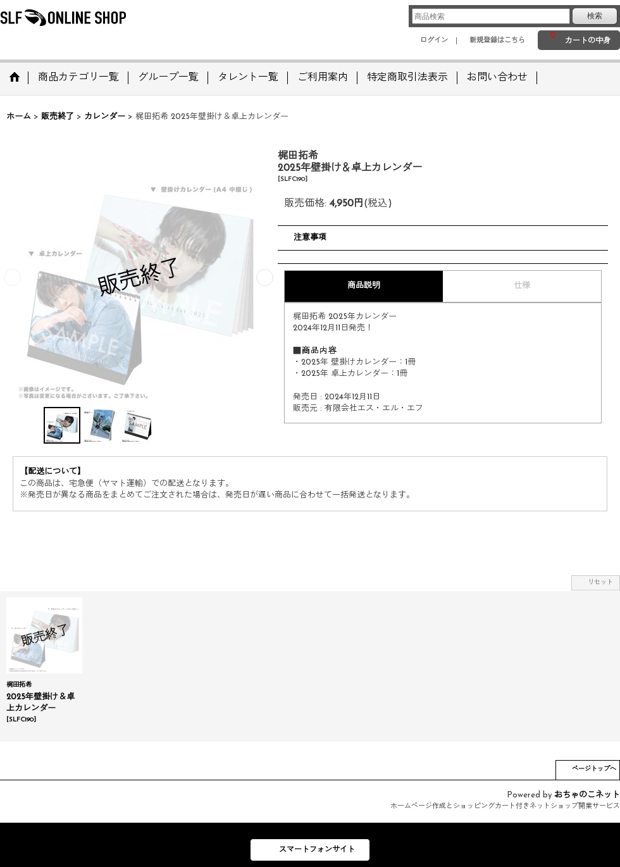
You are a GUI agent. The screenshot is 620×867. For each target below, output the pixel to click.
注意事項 (310, 238)
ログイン (434, 40)
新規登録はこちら (497, 40)
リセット (600, 582)
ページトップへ (594, 769)
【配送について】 (52, 472)
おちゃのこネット (587, 795)
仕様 (522, 286)
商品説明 (363, 286)
